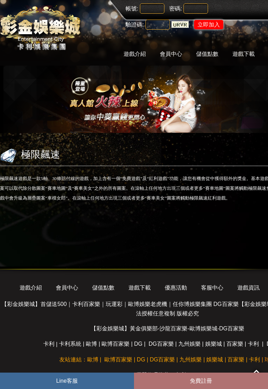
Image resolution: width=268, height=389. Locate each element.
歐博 (91, 344)
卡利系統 (70, 344)
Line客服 (67, 381)
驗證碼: (135, 25)
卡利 (48, 344)
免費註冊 (201, 381)
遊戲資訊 (248, 288)
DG (138, 344)
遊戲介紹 (135, 54)
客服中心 (212, 288)
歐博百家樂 (115, 344)
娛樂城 (213, 344)
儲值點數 (207, 54)
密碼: (175, 9)
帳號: (132, 9)
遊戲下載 (243, 54)
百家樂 (234, 344)
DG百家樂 (161, 344)
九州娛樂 (189, 344)
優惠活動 (176, 288)
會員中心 (171, 54)
